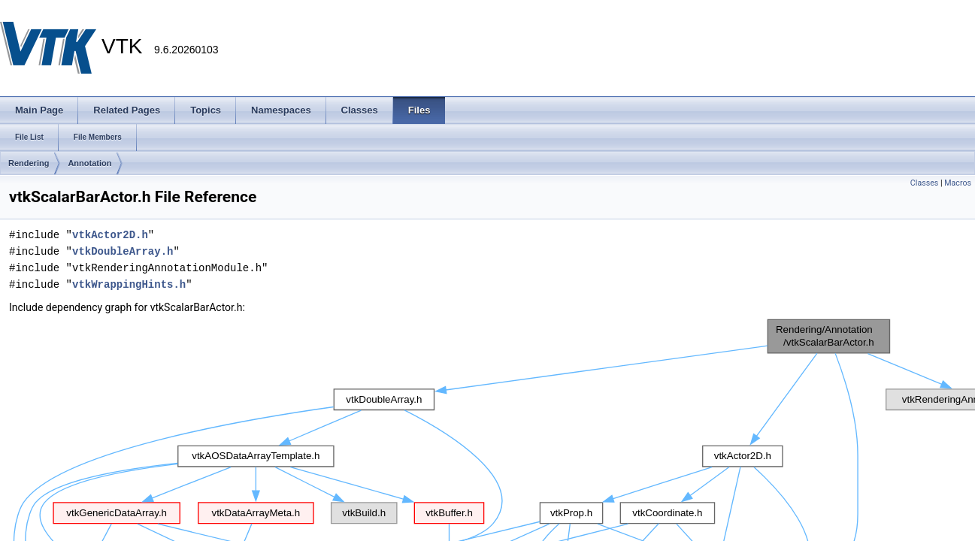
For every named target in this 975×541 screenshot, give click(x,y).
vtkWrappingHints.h (129, 284)
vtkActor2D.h (110, 235)
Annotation (89, 163)
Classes (924, 183)
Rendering (28, 163)
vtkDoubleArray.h (122, 251)
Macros (957, 183)
